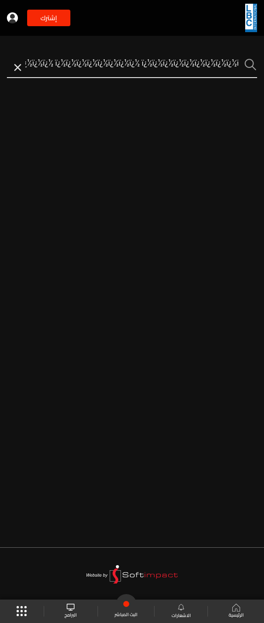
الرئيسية (236, 611)
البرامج (70, 611)
